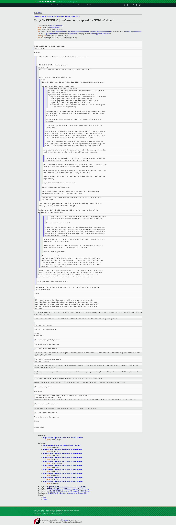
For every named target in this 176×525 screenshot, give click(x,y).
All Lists (39, 13)
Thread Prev (51, 16)
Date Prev (37, 16)
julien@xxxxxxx (54, 27)
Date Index (67, 16)
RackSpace (65, 520)
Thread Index (75, 16)
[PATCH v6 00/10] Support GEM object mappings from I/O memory (68, 489)
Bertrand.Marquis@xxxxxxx (132, 32)
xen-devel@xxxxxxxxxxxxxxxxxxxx (78, 32)
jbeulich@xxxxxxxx (52, 34)
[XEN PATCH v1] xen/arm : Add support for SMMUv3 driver (61, 445)
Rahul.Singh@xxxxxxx (55, 25)
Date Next (44, 16)
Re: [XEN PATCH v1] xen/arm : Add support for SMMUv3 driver (63, 438)
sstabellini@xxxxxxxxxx (59, 32)
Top (35, 13)
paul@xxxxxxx (72, 34)
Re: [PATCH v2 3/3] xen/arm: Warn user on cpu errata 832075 (66, 487)
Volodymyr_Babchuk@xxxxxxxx (100, 34)
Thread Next (59, 16)
